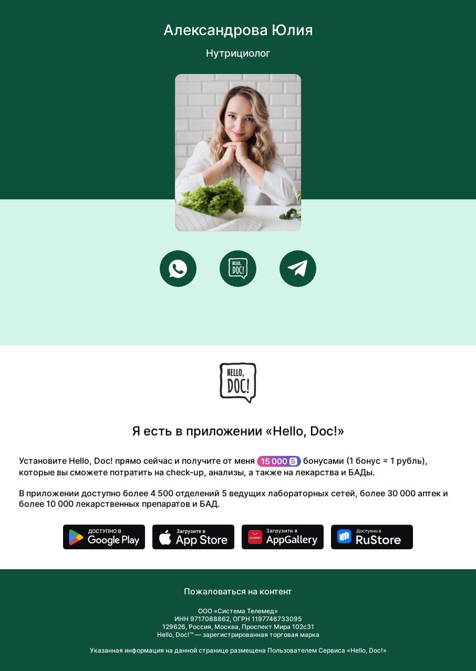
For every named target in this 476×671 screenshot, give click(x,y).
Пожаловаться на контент (238, 591)
